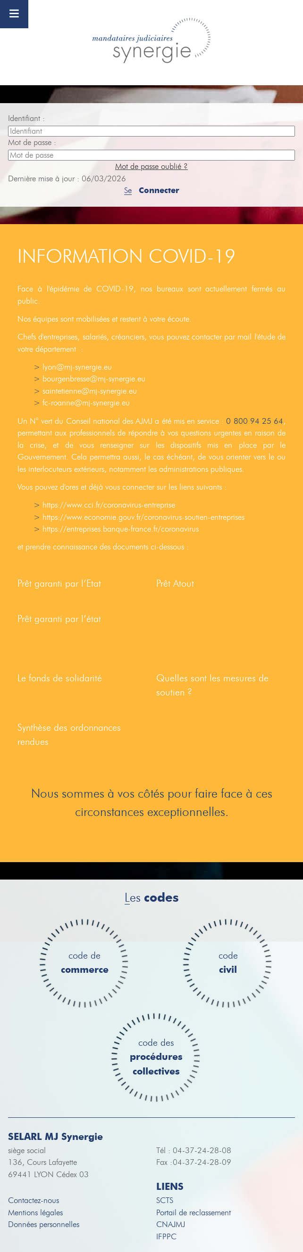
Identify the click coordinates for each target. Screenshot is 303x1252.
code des (156, 1057)
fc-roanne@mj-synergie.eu (86, 403)
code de (85, 963)
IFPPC (166, 1237)
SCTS (164, 1200)
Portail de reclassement (193, 1213)
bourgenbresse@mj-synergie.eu (93, 379)
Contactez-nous (33, 1200)
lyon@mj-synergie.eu (77, 367)
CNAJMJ (170, 1224)
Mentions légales (35, 1213)
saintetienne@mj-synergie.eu (89, 391)
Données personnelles (43, 1224)
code (228, 963)
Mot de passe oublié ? (151, 166)
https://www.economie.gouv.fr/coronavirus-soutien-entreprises (143, 517)
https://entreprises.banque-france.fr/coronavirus (120, 529)
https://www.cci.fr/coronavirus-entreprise (108, 505)
